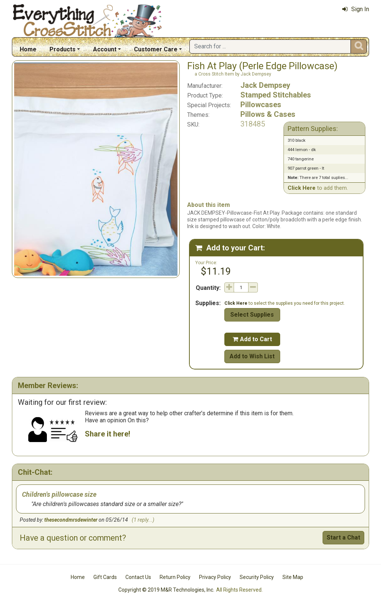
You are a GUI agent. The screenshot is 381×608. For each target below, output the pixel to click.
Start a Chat (343, 537)
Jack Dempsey (265, 85)
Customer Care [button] (155, 49)
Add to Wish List (252, 356)
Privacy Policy (215, 577)
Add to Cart (252, 339)
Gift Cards (105, 577)
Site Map (292, 577)
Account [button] (104, 49)
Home (28, 49)
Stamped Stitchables (275, 94)
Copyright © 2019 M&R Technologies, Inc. (166, 590)
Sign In (355, 9)
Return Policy (175, 577)
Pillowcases (260, 104)
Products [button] (62, 49)
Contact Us (138, 577)
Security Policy (257, 577)
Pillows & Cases (267, 114)
